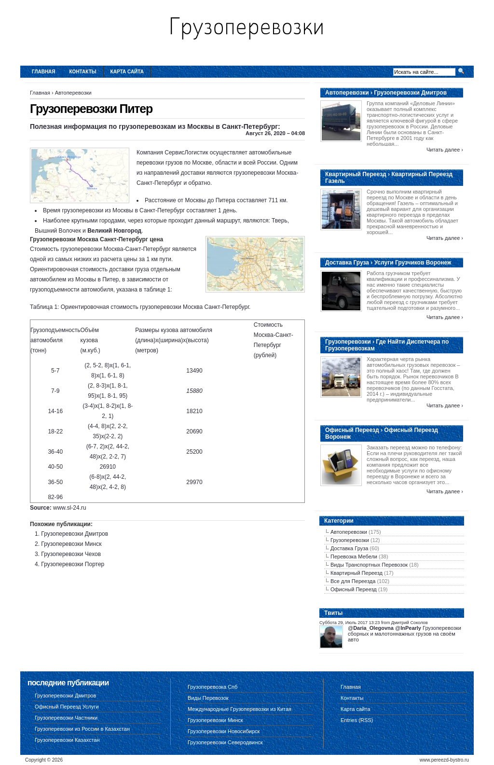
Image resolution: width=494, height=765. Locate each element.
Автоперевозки (73, 93)
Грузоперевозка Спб (212, 687)
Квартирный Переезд (356, 573)
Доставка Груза (349, 548)
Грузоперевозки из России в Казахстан (82, 729)
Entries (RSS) (357, 720)
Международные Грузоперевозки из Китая (239, 709)
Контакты (82, 71)
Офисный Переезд (353, 589)
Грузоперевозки (349, 540)
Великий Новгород (114, 230)
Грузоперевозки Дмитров (74, 533)
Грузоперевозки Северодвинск (225, 742)
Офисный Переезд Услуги (67, 706)
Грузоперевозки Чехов (71, 554)
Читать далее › (444, 150)
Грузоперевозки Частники (66, 718)
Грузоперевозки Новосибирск (224, 731)
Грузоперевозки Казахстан (67, 740)
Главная (43, 71)
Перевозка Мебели (353, 556)
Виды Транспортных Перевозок (369, 565)
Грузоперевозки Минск (71, 544)
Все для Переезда (352, 581)
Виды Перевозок (208, 698)
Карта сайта (127, 71)
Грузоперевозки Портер (72, 564)
